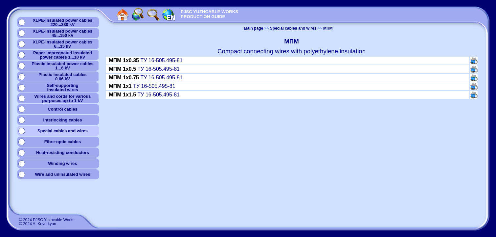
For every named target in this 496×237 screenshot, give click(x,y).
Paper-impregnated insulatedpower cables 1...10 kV (62, 55)
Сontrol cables (62, 109)
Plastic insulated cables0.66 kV (62, 76)
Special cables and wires (62, 130)
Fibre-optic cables (62, 141)
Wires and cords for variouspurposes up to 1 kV (62, 98)
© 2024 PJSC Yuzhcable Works (47, 220)
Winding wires (62, 163)
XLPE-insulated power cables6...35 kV (62, 44)
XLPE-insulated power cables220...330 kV (62, 22)
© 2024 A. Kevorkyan (37, 224)
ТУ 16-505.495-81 (145, 60)
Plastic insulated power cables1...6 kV (63, 65)
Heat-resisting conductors (62, 152)
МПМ (328, 28)
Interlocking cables (62, 120)
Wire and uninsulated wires (62, 174)
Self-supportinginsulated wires (62, 87)
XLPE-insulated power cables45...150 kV (62, 33)
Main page (253, 28)
